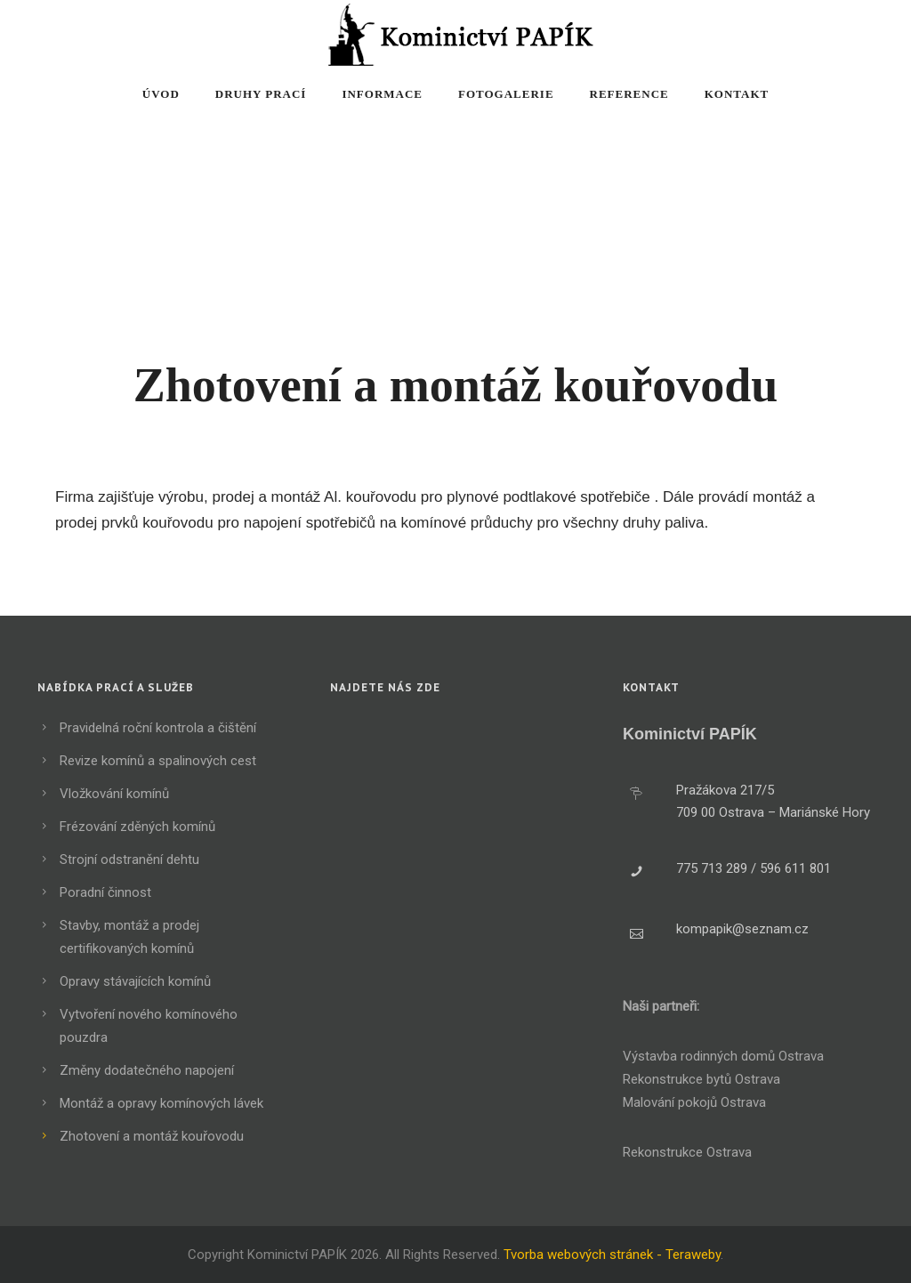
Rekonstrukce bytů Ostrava (701, 1079)
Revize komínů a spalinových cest (158, 761)
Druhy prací (261, 94)
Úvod (161, 94)
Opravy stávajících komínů (135, 981)
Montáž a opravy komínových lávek (161, 1103)
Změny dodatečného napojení (147, 1070)
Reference (629, 94)
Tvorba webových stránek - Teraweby (612, 1255)
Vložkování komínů (114, 794)
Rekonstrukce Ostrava (687, 1152)
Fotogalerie (506, 94)
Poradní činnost (105, 892)
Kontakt (737, 94)
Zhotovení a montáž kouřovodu (152, 1136)
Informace (382, 94)
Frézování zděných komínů (137, 827)
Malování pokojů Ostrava (694, 1102)
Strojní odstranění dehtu (129, 859)
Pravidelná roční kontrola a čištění (158, 728)
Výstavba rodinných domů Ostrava (723, 1056)
